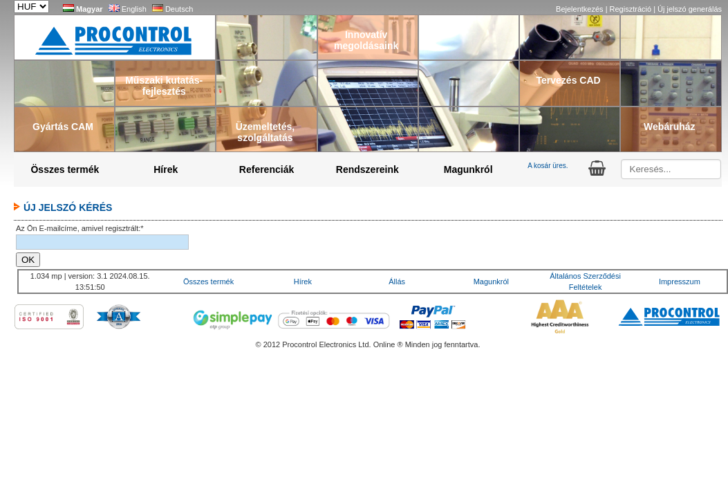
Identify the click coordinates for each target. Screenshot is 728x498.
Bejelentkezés (581, 9)
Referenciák (266, 169)
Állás (397, 281)
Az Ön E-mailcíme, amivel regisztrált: (80, 228)
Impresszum (679, 281)
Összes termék (64, 169)
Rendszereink (367, 169)
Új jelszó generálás (689, 9)
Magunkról (468, 169)
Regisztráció (632, 9)
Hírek (165, 169)
